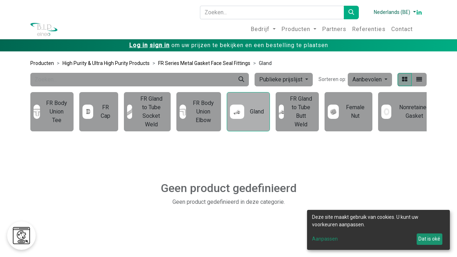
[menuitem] (263, 29)
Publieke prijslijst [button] (281, 79)
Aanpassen (325, 239)
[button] (370, 79)
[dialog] (378, 230)
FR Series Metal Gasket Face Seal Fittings (204, 63)
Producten (42, 63)
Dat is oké (429, 239)
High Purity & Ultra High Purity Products (106, 63)
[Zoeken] (351, 12)
